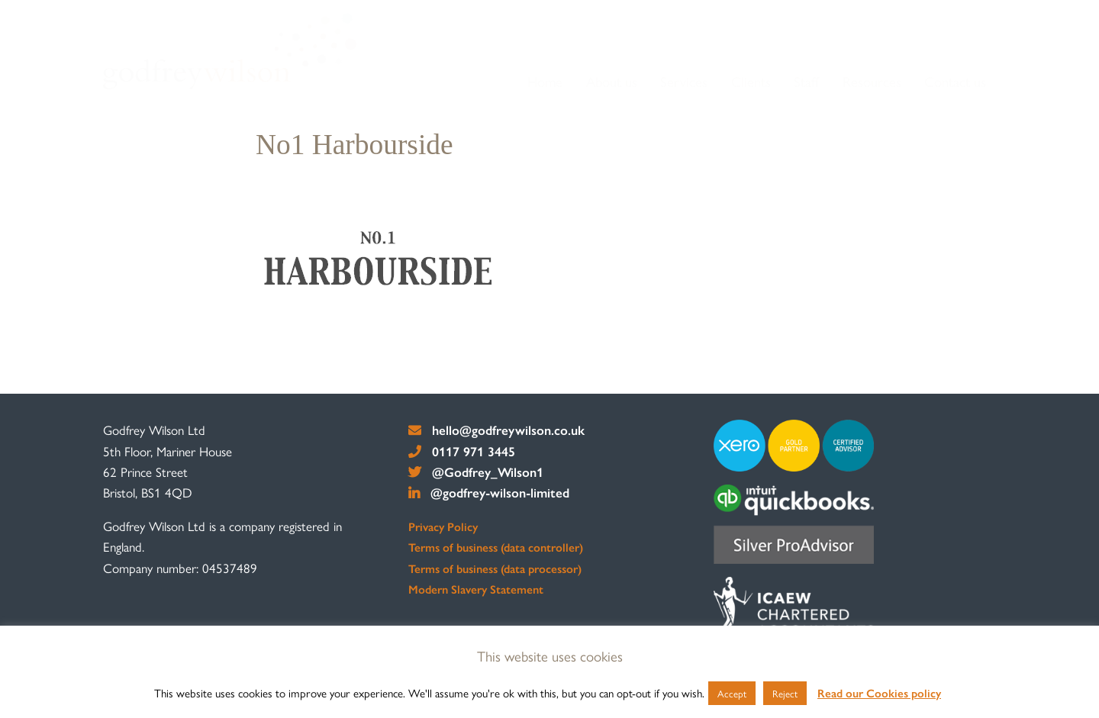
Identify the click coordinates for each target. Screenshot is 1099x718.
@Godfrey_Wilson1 (475, 471)
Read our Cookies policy (879, 692)
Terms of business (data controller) (495, 547)
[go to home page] (229, 51)
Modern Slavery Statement (475, 589)
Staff (806, 81)
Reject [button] (785, 693)
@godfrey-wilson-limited (488, 492)
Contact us (955, 81)
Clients (751, 81)
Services (683, 81)
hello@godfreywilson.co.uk (496, 429)
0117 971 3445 (461, 451)
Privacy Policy (443, 526)
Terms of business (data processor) (495, 568)
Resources (872, 81)
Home (544, 81)
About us (611, 81)
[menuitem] (545, 82)
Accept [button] (731, 693)
